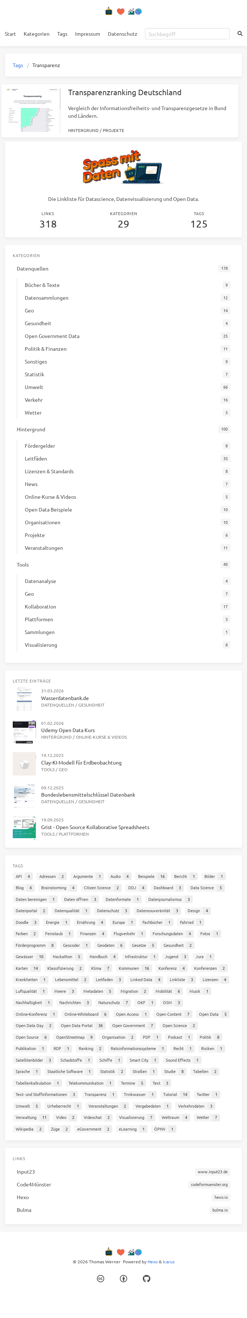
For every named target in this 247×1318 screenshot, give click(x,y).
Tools (48, 769)
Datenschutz (122, 33)
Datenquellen (57, 705)
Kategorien (37, 33)
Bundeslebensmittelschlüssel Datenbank (88, 794)
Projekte (113, 130)
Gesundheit (91, 705)
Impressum (87, 33)
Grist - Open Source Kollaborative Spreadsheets (95, 827)
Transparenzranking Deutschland (124, 92)
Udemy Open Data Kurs (68, 730)
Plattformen (74, 834)
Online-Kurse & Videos (101, 737)
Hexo (153, 1261)
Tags (62, 33)
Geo (63, 769)
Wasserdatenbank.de (65, 698)
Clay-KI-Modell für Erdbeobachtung (81, 762)
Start (10, 33)
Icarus (169, 1261)
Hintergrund (83, 130)
